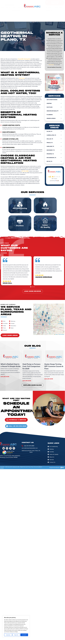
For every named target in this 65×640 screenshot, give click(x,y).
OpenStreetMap (61, 334)
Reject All (16, 634)
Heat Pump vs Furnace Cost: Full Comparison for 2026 (31, 366)
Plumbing (54, 114)
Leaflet (55, 334)
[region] (16, 626)
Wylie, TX (54, 161)
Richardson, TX (54, 157)
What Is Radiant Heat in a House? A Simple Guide (11, 365)
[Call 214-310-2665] (22, 446)
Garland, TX (54, 146)
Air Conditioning (54, 99)
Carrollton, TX (54, 135)
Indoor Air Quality (54, 111)
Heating (54, 103)
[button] (40, 320)
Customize (8, 634)
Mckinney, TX (54, 150)
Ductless (54, 107)
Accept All (24, 634)
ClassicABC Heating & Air (24, 59)
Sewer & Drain (54, 118)
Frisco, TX (54, 142)
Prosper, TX (54, 154)
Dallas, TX (54, 139)
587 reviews (54, 178)
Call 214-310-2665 (29, 446)
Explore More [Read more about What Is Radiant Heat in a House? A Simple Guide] (5, 376)
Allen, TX (54, 131)
